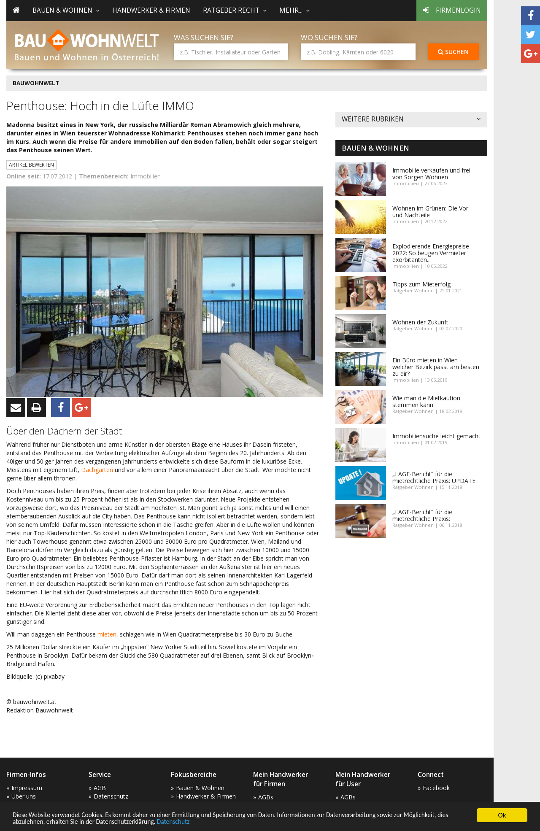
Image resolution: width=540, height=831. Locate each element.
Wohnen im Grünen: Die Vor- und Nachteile (431, 211)
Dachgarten (98, 470)
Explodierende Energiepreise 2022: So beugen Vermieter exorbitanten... (430, 253)
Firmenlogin (452, 10)
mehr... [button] (294, 10)
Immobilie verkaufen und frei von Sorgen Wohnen (431, 173)
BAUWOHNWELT (36, 83)
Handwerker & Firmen (151, 10)
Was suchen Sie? (203, 37)
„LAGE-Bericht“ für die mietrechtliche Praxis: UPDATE (433, 477)
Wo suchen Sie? (329, 37)
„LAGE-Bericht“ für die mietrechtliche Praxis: (422, 515)
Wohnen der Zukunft (420, 322)
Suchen (453, 52)
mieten (106, 634)
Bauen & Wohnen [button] (66, 10)
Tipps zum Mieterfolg (421, 284)
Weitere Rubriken (411, 119)
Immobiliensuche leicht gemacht (436, 436)
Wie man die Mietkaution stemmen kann (426, 401)
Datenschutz (241, 821)
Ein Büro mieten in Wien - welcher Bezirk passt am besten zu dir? (435, 367)
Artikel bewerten (31, 164)
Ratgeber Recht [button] (235, 10)
